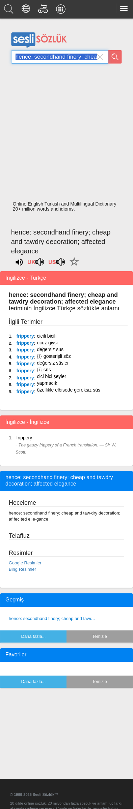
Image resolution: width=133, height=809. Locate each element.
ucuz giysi (47, 342)
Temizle (99, 636)
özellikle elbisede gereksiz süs (68, 390)
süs (47, 369)
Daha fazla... (33, 636)
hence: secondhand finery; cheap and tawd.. (52, 618)
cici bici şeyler (51, 376)
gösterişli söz (57, 356)
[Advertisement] (64, 134)
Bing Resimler (22, 569)
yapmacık (47, 383)
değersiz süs (50, 349)
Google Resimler (25, 562)
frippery (25, 336)
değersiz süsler (53, 363)
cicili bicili (46, 336)
